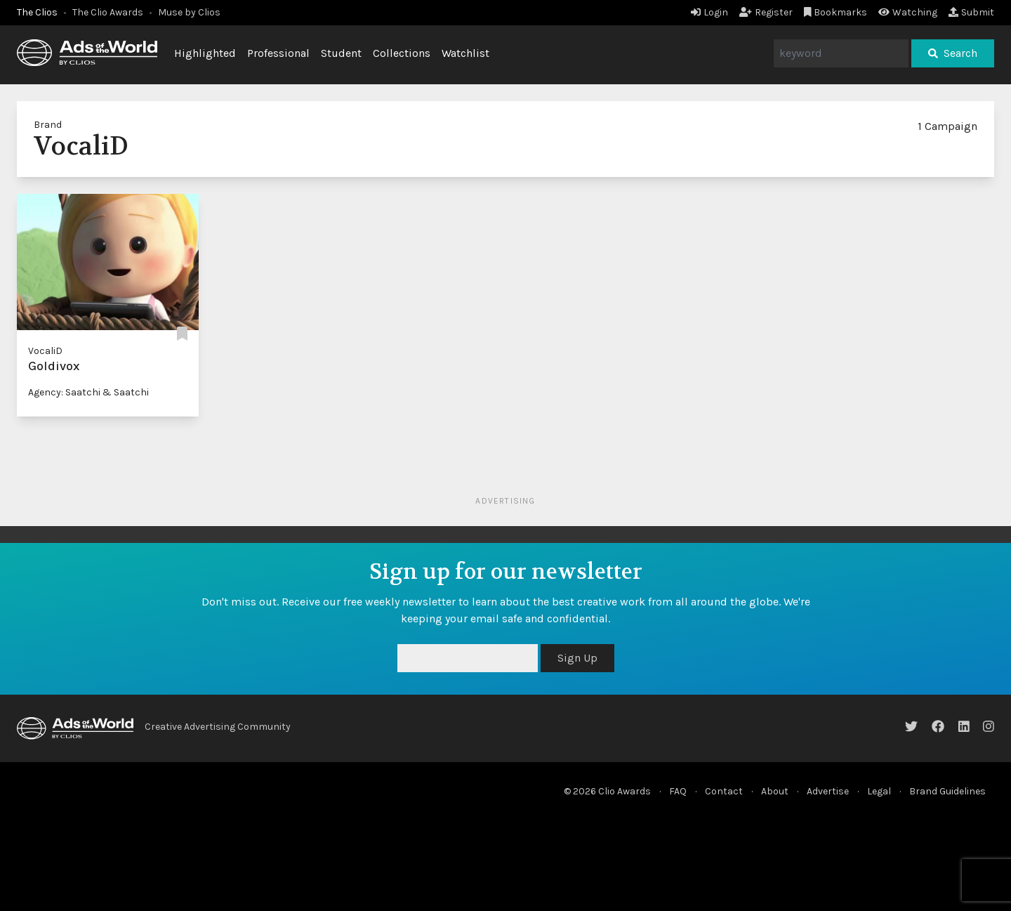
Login (709, 12)
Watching (907, 12)
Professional (278, 53)
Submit (971, 12)
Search (952, 53)
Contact (724, 791)
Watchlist (465, 53)
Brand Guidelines (947, 791)
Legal (879, 791)
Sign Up (577, 657)
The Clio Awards (107, 12)
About (774, 791)
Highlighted (205, 53)
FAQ (678, 791)
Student (341, 53)
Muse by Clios (189, 12)
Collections (401, 53)
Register (766, 12)
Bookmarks (836, 12)
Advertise (828, 791)
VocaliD (45, 351)
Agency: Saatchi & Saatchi (88, 392)
